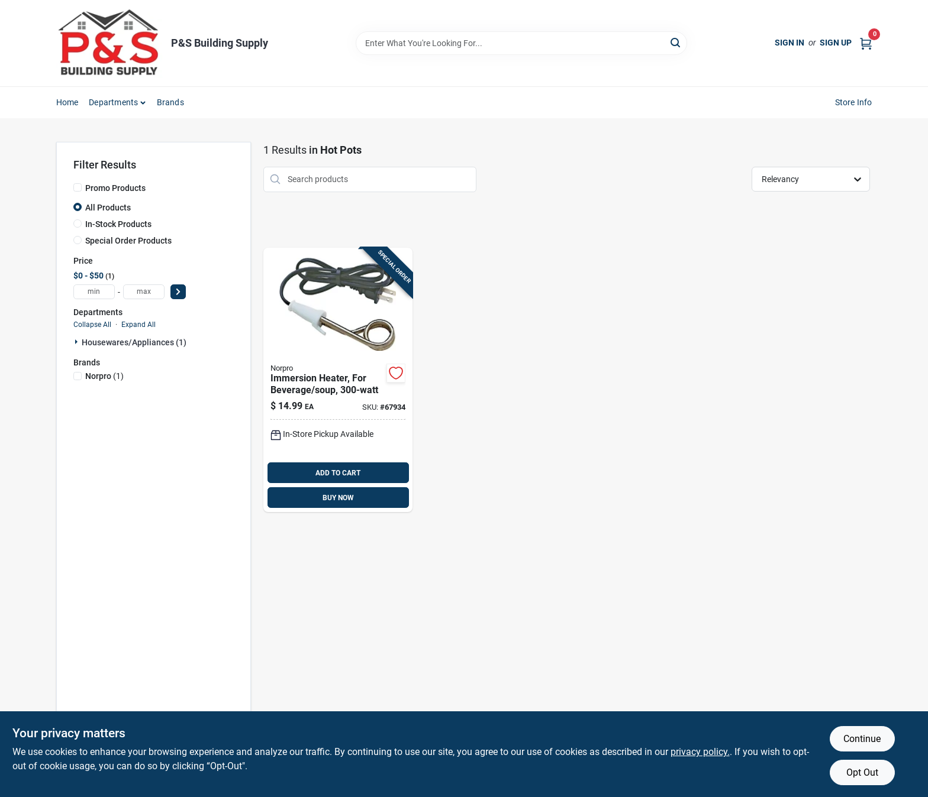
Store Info (853, 102)
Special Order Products (128, 241)
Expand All (138, 324)
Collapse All (92, 324)
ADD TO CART (337, 473)
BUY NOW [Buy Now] (338, 498)
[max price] (144, 291)
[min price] (94, 291)
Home (67, 102)
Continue (862, 738)
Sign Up (836, 42)
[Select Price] (178, 291)
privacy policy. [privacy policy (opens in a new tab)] (700, 751)
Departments (113, 102)
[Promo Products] (77, 187)
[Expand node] (77, 341)
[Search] (676, 42)
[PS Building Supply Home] (109, 43)
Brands (170, 102)
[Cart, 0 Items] (866, 43)
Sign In (789, 42)
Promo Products (115, 188)
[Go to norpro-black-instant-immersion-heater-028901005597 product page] (338, 380)
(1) (104, 376)
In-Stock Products (118, 224)
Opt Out (862, 772)
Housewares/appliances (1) (134, 342)
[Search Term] (521, 43)
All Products (108, 207)
